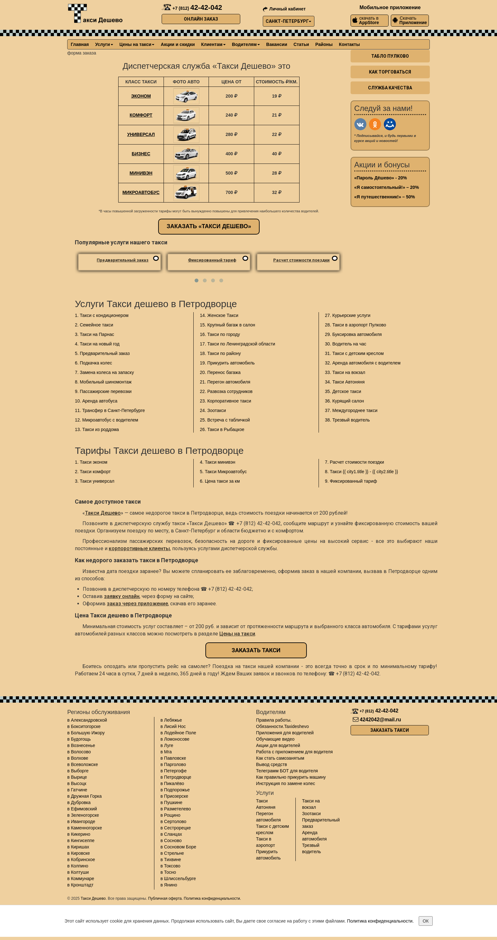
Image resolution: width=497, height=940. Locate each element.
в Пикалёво (172, 783)
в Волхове (77, 758)
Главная (80, 44)
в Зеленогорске (83, 815)
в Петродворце (175, 777)
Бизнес (141, 153)
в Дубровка (79, 802)
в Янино (168, 884)
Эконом (141, 96)
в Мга (166, 751)
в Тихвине (170, 859)
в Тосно (168, 872)
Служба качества (390, 87)
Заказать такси (256, 650)
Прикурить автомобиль (268, 854)
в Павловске (173, 758)
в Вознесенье (81, 745)
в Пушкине (171, 802)
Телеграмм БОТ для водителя (287, 770)
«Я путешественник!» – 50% (384, 196)
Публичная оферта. (165, 898)
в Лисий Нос (173, 726)
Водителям (246, 44)
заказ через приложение (137, 604)
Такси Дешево (103, 513)
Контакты (349, 44)
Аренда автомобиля (314, 835)
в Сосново (171, 840)
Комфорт (141, 115)
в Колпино (77, 865)
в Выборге (77, 770)
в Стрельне (172, 853)
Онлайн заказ (201, 19)
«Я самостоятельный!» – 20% (386, 187)
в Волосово (79, 751)
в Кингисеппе (80, 840)
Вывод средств (271, 764)
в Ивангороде (81, 821)
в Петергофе (173, 770)
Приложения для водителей (285, 732)
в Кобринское (81, 859)
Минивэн (141, 173)
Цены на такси (136, 44)
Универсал (141, 134)
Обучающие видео (275, 739)
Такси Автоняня (265, 804)
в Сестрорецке (175, 827)
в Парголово (173, 764)
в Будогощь (79, 739)
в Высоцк (76, 783)
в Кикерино (78, 834)
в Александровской (87, 720)
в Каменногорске (84, 827)
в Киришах (78, 846)
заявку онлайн (121, 596)
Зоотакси (311, 813)
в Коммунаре (80, 878)
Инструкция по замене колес (285, 783)
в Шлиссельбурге (178, 878)
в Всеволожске (82, 764)
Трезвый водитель (311, 848)
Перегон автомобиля (268, 816)
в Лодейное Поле (178, 732)
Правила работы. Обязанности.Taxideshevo (282, 723)
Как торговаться (390, 71)
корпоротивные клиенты (139, 548)
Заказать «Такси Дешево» (209, 226)
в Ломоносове (174, 739)
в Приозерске (174, 796)
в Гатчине (77, 789)
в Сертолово (173, 821)
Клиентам (213, 44)
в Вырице (77, 777)
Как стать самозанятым (280, 758)
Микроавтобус (140, 192)
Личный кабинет (284, 8)
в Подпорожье (175, 789)
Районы (324, 44)
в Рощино (170, 815)
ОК (426, 921)
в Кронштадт (80, 884)
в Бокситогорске (83, 726)
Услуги (104, 44)
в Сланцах (171, 834)
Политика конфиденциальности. (212, 898)
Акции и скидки (178, 44)
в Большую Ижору (86, 732)
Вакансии (276, 44)
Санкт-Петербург (288, 21)
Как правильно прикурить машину (291, 777)
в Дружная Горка (84, 796)
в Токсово (170, 865)
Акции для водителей (278, 745)
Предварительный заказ (321, 823)
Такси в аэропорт (265, 842)
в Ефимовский (82, 808)
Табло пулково (390, 56)
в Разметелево (175, 808)
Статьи (301, 44)
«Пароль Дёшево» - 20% (380, 177)
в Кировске (78, 853)
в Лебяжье (171, 720)
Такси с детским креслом (272, 829)
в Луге (166, 745)
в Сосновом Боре (178, 846)
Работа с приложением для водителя (294, 751)
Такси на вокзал (311, 804)
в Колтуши (78, 872)
